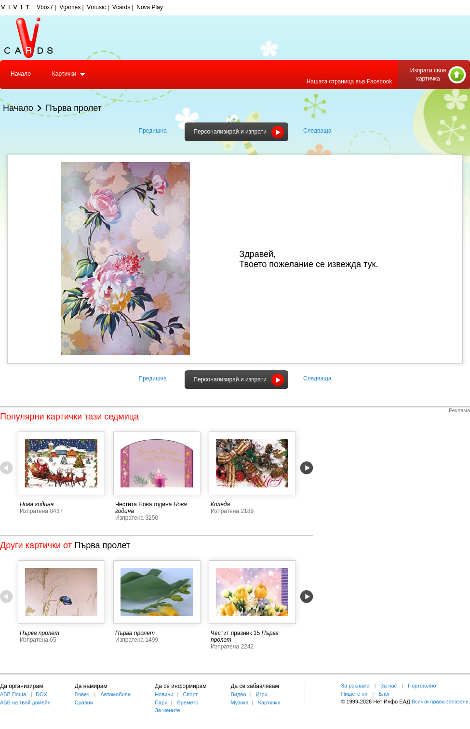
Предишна (153, 130)
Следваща (317, 130)
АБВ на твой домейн (25, 702)
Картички (64, 73)
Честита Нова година (143, 504)
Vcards (121, 7)
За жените (167, 710)
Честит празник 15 (235, 633)
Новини (164, 694)
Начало (21, 73)
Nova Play (149, 7)
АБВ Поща (13, 694)
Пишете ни (354, 694)
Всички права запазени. (441, 701)
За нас (389, 685)
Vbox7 (45, 7)
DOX (41, 694)
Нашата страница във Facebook (349, 81)
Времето (187, 702)
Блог (384, 694)
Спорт (190, 694)
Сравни (84, 702)
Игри (261, 694)
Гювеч (82, 694)
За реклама (355, 685)
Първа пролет (74, 108)
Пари (161, 702)
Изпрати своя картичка (428, 74)
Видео (238, 694)
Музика (239, 702)
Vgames (70, 7)
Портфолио (422, 685)
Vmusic (96, 7)
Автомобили (116, 694)
